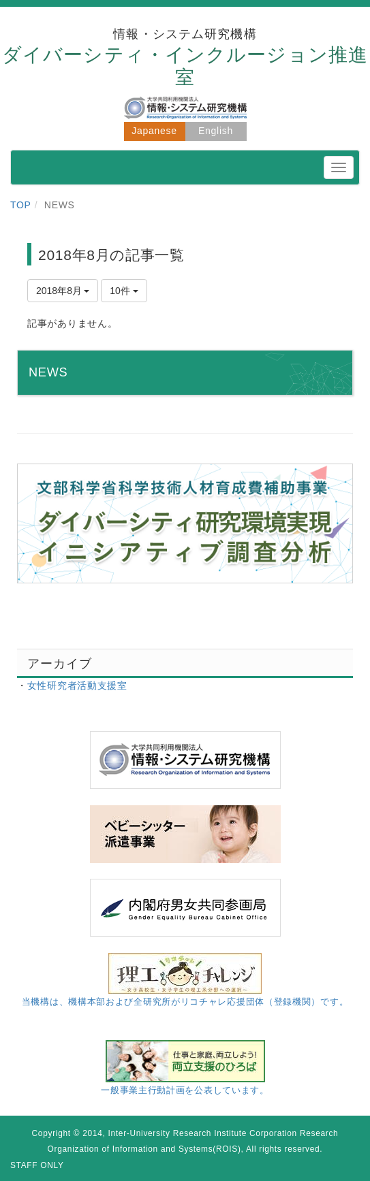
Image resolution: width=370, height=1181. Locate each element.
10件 (124, 290)
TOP (20, 204)
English (215, 130)
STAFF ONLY (37, 1165)
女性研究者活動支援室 (77, 685)
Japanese (154, 130)
